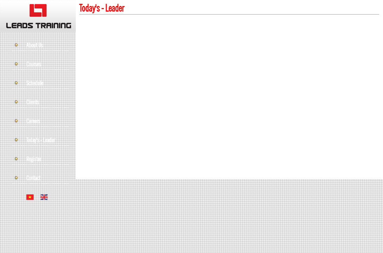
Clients (32, 102)
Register (33, 159)
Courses (33, 64)
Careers (33, 121)
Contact (33, 178)
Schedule (34, 83)
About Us (34, 46)
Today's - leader (40, 140)
